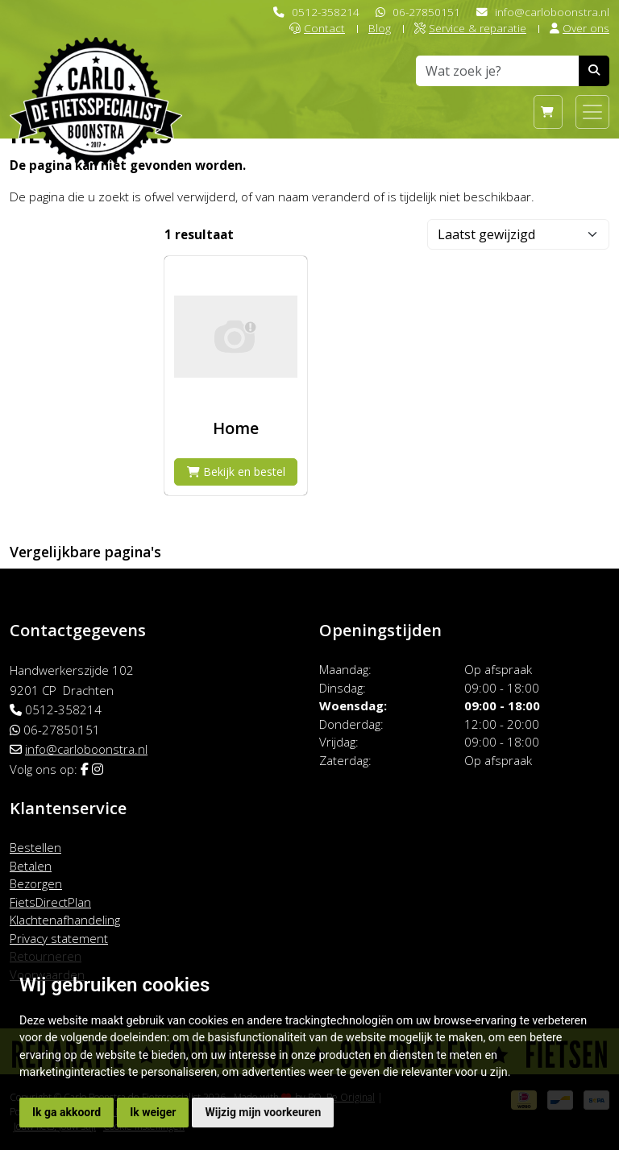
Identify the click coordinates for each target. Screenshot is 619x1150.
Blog (379, 27)
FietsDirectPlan (50, 902)
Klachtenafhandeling (65, 920)
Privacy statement (59, 938)
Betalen (31, 866)
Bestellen (35, 847)
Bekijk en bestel (236, 471)
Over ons (579, 27)
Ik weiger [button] (153, 1112)
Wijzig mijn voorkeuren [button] (263, 1112)
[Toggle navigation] (592, 112)
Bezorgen (36, 883)
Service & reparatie (470, 27)
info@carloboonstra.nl (552, 11)
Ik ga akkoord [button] (66, 1112)
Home (236, 428)
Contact (317, 27)
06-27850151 (426, 11)
